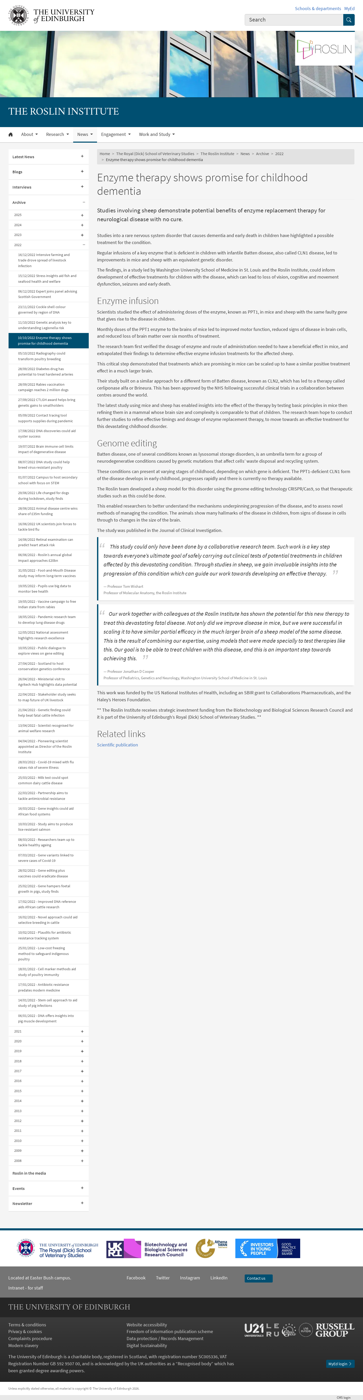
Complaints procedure (30, 1338)
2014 (18, 1100)
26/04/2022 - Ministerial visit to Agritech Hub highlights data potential (47, 682)
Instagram (190, 1278)
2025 (18, 214)
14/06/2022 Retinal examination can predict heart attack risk (45, 542)
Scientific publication (117, 745)
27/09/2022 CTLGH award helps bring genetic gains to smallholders (46, 402)
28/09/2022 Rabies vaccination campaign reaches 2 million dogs (43, 387)
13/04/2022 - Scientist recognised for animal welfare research (46, 728)
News (245, 153)
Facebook (136, 1278)
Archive (19, 202)
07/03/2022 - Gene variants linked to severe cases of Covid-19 (46, 858)
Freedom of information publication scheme (170, 1331)
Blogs (17, 171)
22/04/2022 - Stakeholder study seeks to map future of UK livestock (47, 697)
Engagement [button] (114, 134)
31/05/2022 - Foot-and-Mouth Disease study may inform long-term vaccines (47, 573)
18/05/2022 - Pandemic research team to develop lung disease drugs (47, 619)
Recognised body (194, 1364)
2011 (18, 1130)
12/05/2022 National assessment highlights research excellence (43, 635)
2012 (18, 1120)
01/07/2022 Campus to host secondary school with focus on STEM (48, 480)
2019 (18, 1051)
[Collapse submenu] (84, 202)
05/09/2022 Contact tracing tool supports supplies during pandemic (45, 418)
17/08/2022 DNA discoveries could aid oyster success (47, 433)
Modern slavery (23, 1345)
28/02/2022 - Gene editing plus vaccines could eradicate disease (43, 873)
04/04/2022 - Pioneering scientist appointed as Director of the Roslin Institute (45, 746)
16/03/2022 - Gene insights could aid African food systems (46, 811)
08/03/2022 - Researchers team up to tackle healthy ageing (46, 842)
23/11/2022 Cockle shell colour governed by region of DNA (42, 309)
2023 (18, 234)
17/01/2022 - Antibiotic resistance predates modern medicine (43, 987)
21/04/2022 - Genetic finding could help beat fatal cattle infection (44, 713)
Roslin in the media (29, 1173)
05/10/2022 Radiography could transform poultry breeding (41, 356)
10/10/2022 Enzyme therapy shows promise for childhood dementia (45, 340)
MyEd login (340, 1363)
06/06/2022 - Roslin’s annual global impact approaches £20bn (45, 557)
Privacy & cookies (25, 1331)
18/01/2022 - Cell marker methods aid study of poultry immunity (47, 972)
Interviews (21, 187)
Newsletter (22, 1203)
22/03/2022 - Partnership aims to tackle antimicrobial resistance (43, 796)
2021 (18, 1031)
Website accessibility (147, 1325)
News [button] (83, 134)
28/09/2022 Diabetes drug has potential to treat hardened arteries (45, 371)
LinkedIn (214, 1278)
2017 (18, 1071)
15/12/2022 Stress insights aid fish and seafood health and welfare (47, 278)
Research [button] (55, 134)
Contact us (258, 1278)
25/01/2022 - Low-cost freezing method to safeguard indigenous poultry (43, 953)
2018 (18, 1061)
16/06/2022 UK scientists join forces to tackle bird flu (47, 527)
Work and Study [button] (155, 134)
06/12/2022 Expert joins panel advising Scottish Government (47, 294)
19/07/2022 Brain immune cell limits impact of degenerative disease (45, 449)
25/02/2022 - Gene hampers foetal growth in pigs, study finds (44, 889)
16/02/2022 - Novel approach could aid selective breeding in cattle (48, 920)
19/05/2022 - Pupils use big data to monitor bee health (44, 589)
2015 (18, 1091)
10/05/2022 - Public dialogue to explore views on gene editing (42, 651)
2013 (18, 1110)
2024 (18, 225)
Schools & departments (318, 8)
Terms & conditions (27, 1325)
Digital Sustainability (147, 1345)
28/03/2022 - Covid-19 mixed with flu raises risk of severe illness (46, 765)
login (346, 1397)
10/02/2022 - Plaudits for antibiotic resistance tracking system (44, 935)
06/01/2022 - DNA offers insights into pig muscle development (46, 1018)
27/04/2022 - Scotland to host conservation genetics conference (44, 666)
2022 (18, 244)
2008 (18, 1160)
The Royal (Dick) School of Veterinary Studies (155, 153)
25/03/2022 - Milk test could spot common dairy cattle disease (43, 780)
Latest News (23, 156)
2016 (18, 1080)
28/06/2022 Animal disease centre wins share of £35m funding (48, 511)
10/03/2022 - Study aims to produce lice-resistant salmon (45, 827)
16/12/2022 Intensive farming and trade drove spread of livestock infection (44, 260)
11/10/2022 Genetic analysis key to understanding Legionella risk (44, 325)
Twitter (163, 1278)
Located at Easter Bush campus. (39, 1278)
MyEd (349, 8)
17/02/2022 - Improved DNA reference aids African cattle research (47, 904)
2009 (18, 1150)
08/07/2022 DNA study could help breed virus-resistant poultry (44, 465)
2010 (18, 1140)
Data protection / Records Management (165, 1338)
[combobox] (294, 20)
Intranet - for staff (25, 1288)
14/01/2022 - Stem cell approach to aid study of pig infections (47, 1003)
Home (105, 153)
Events (18, 1188)
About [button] (27, 134)
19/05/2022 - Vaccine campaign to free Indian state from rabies (47, 604)
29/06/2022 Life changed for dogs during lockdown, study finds (43, 495)
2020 (18, 1041)
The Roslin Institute (217, 153)
